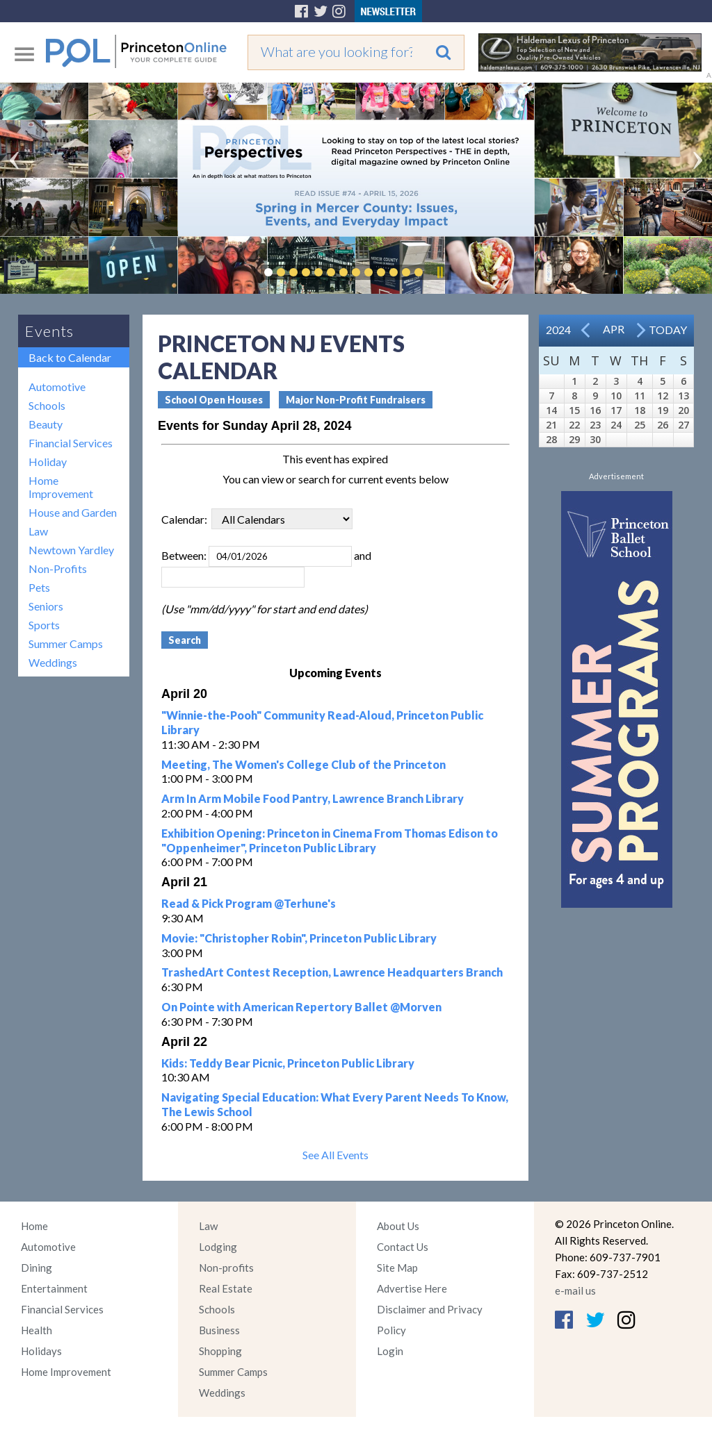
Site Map (397, 1267)
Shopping (220, 1351)
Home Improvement (61, 487)
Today (668, 329)
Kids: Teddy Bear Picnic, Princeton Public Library (287, 1063)
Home (34, 1226)
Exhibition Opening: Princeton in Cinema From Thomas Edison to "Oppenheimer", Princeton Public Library (329, 840)
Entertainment (54, 1288)
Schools (47, 405)
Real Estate (225, 1288)
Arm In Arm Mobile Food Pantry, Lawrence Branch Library (312, 798)
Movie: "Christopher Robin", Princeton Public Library (299, 938)
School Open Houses (214, 400)
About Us (398, 1226)
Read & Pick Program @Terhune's (248, 903)
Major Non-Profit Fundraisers (356, 400)
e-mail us (575, 1290)
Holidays (41, 1351)
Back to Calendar (70, 357)
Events (49, 331)
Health (36, 1330)
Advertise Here (412, 1288)
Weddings (53, 662)
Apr (613, 328)
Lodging (218, 1246)
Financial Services (71, 442)
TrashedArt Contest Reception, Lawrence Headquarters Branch (332, 972)
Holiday (48, 461)
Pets (39, 587)
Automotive (57, 386)
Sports (44, 624)
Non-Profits (58, 568)
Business (219, 1330)
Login (390, 1351)
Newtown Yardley (71, 549)
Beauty (46, 424)
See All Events (335, 1154)
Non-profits (226, 1267)
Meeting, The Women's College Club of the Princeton (303, 764)
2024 (558, 329)
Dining (36, 1267)
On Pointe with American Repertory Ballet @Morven (301, 1006)
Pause (439, 272)
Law (38, 531)
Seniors (46, 606)
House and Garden (73, 512)
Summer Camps (66, 643)
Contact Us (402, 1246)
